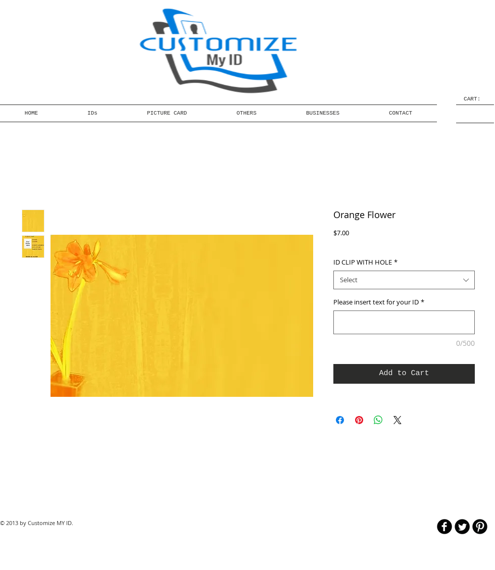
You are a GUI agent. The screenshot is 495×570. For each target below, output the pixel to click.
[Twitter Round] (462, 526)
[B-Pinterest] (479, 526)
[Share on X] (397, 420)
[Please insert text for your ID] (404, 322)
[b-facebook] (444, 526)
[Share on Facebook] (340, 420)
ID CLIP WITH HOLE (365, 262)
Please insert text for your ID (378, 301)
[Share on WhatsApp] (378, 420)
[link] (475, 98)
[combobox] (404, 280)
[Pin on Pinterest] (359, 420)
